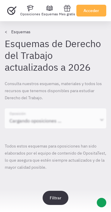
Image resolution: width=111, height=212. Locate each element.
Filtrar (55, 198)
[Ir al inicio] (12, 11)
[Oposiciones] (30, 10)
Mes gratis (67, 10)
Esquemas (20, 31)
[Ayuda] (101, 202)
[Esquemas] (49, 10)
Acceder (91, 10)
